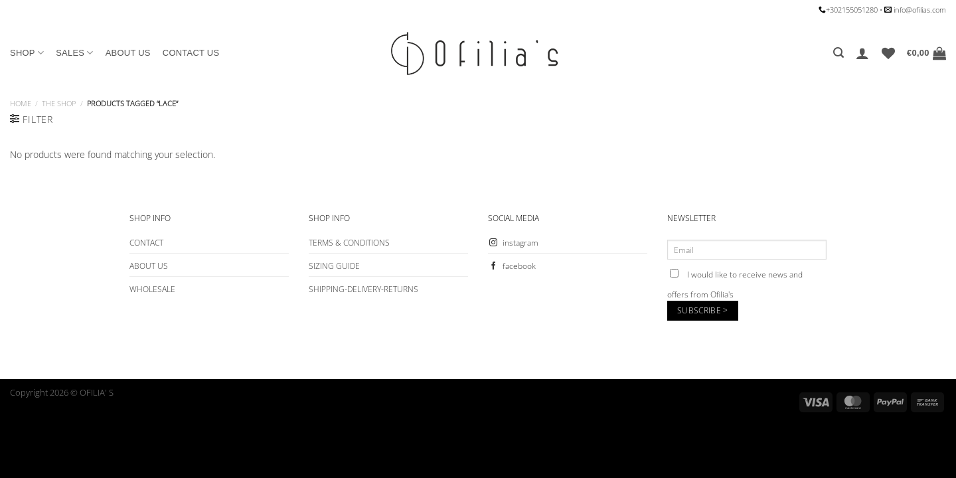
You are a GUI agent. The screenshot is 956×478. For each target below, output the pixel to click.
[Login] (862, 53)
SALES (75, 52)
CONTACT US (191, 53)
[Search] (838, 53)
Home (20, 103)
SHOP (27, 52)
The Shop (59, 103)
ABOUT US (128, 53)
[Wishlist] (888, 53)
